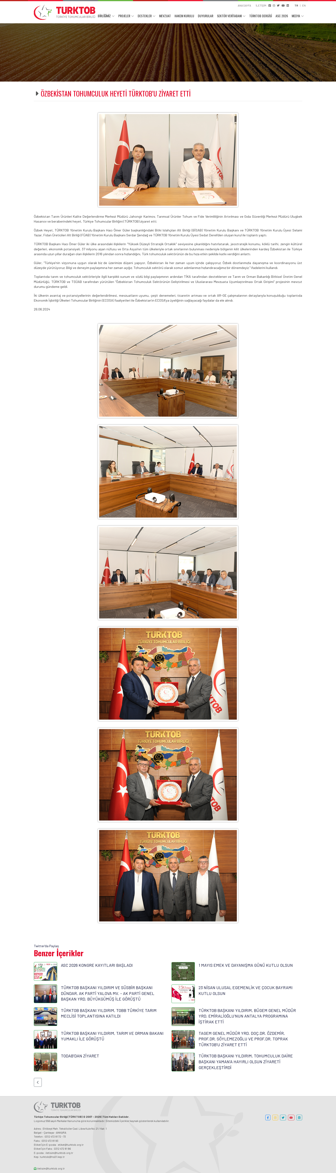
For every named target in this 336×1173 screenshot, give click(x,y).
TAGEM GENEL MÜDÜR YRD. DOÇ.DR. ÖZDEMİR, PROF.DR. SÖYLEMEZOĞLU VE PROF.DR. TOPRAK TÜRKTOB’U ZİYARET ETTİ (243, 1039)
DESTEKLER (145, 15)
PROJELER (124, 15)
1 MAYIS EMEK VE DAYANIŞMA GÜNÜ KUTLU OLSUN (246, 965)
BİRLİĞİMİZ (104, 15)
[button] (38, 1082)
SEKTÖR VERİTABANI (229, 15)
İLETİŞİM (261, 5)
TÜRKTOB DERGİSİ (260, 15)
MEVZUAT (165, 15)
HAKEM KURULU (184, 15)
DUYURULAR (205, 15)
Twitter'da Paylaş (46, 946)
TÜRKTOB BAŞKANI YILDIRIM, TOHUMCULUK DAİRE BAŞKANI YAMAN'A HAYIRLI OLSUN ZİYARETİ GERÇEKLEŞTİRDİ (246, 1061)
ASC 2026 (282, 15)
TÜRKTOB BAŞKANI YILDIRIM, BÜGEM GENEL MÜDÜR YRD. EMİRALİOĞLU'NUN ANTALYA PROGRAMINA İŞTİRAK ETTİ (247, 1016)
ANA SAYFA (244, 5)
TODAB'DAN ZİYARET (80, 1055)
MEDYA (296, 15)
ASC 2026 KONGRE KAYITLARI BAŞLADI (97, 965)
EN (304, 5)
